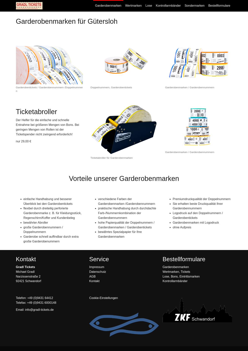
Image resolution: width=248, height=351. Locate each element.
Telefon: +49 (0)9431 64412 (34, 298)
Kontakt (94, 281)
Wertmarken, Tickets (176, 271)
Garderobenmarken (176, 267)
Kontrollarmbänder (175, 281)
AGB (92, 276)
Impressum (96, 267)
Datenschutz (97, 271)
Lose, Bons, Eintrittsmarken (181, 276)
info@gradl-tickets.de (39, 309)
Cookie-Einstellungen (103, 298)
